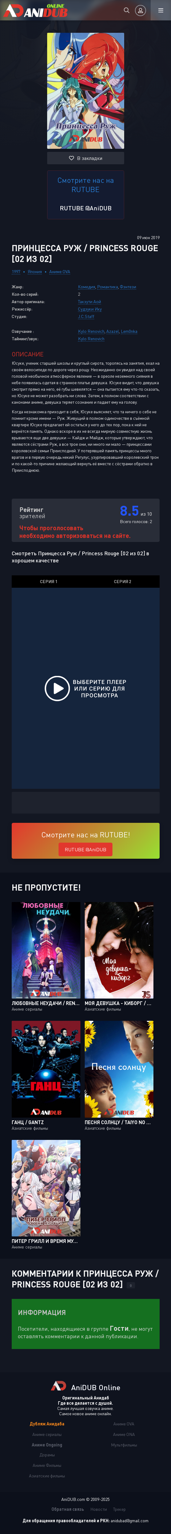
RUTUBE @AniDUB (86, 208)
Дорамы (47, 1454)
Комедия (86, 286)
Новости (98, 1509)
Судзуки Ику (90, 309)
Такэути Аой (89, 301)
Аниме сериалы (47, 1434)
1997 (16, 271)
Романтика (107, 286)
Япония (35, 271)
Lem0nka (129, 331)
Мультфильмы (124, 1444)
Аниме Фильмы (47, 1465)
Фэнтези (128, 286)
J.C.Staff (86, 316)
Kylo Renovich (91, 331)
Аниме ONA (124, 1434)
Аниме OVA (59, 271)
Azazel (112, 331)
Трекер (119, 1509)
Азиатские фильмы (47, 1475)
